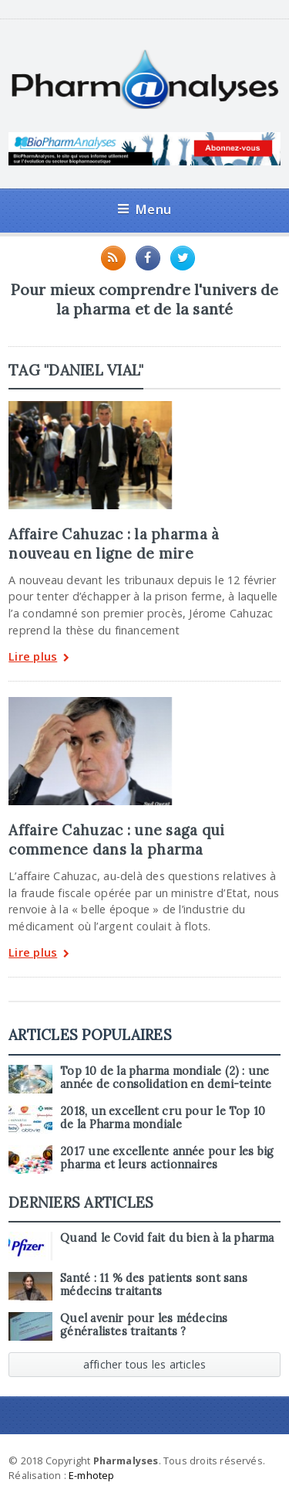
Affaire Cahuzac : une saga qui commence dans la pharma (116, 839)
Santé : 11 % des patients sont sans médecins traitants (153, 1284)
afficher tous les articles (145, 1364)
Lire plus (38, 658)
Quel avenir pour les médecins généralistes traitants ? (143, 1324)
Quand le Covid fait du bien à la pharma (167, 1238)
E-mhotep (92, 1475)
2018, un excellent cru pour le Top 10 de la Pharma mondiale (162, 1117)
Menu (144, 209)
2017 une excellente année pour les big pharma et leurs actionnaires (167, 1157)
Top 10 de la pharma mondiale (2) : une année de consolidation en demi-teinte (165, 1077)
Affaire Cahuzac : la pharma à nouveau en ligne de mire (113, 543)
